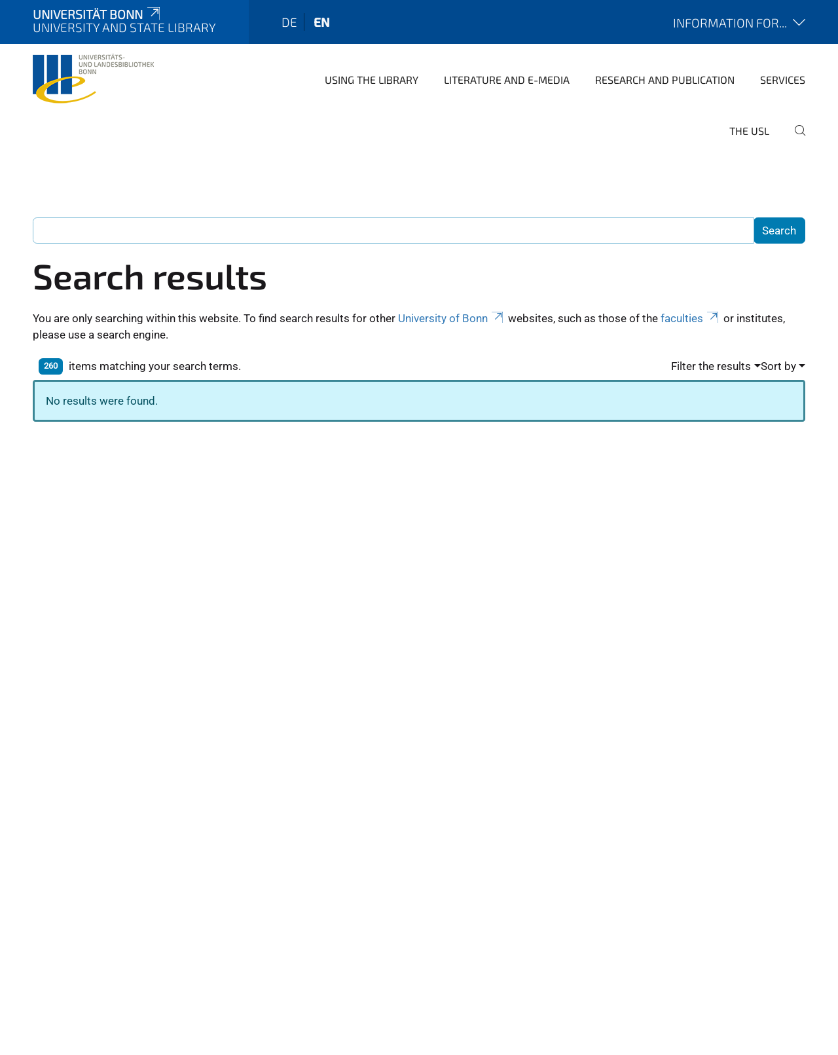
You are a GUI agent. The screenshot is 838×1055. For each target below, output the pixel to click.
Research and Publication (665, 79)
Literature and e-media (507, 79)
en (322, 21)
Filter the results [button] (711, 366)
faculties (691, 318)
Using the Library (371, 79)
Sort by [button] (778, 366)
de (289, 21)
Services (782, 79)
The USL (749, 130)
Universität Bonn (97, 14)
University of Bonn (451, 318)
